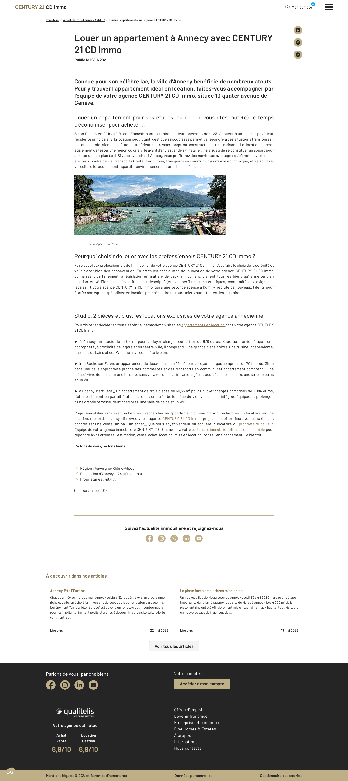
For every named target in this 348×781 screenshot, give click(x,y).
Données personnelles (193, 775)
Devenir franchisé (191, 716)
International (186, 741)
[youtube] (93, 685)
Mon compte (298, 6)
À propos (182, 735)
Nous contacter (188, 748)
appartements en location (203, 324)
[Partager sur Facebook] (298, 30)
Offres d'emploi (188, 709)
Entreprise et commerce (197, 722)
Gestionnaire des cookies (281, 775)
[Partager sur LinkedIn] (298, 55)
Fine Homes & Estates (195, 728)
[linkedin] (79, 685)
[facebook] (51, 685)
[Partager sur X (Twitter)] (298, 42)
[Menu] (329, 6)
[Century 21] (41, 7)
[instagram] (65, 685)
